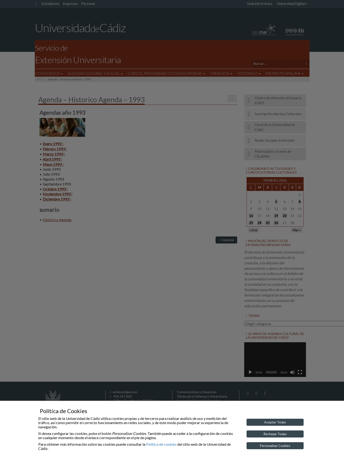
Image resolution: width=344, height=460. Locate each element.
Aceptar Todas (275, 422)
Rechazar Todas (275, 434)
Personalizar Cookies (275, 446)
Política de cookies (161, 444)
